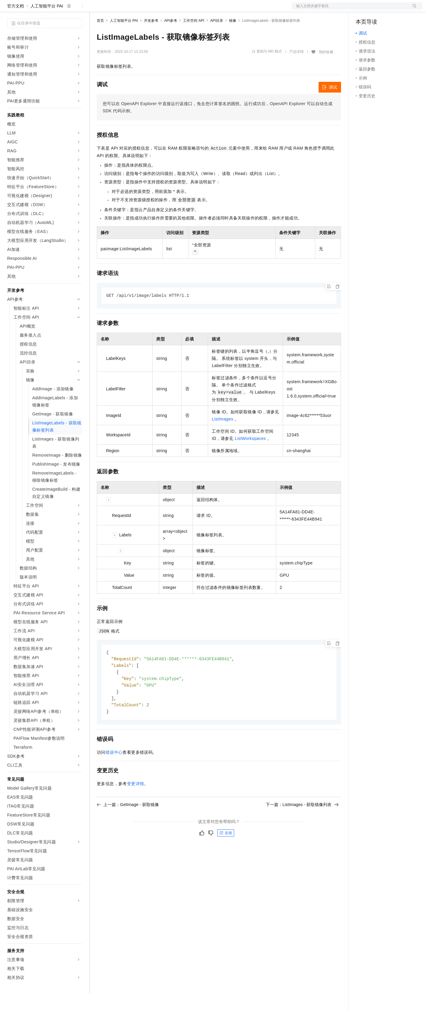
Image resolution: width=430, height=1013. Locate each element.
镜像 (232, 40)
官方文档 (15, 25)
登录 (412, 9)
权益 (114, 9)
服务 (176, 9)
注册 (390, 9)
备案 (362, 9)
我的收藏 (326, 71)
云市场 (145, 9)
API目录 (216, 40)
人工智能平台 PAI (46, 25)
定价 (129, 9)
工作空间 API (193, 40)
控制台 (376, 9)
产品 (77, 9)
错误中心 (114, 774)
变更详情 (135, 806)
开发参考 (151, 40)
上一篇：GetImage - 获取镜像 (128, 827)
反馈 (225, 855)
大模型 (61, 9)
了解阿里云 (196, 9)
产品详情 (296, 71)
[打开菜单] (9, 9)
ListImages (222, 438)
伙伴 (162, 9)
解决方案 (96, 9)
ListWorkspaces (250, 457)
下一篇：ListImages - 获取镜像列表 (302, 827)
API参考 (170, 40)
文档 (349, 9)
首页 (100, 40)
